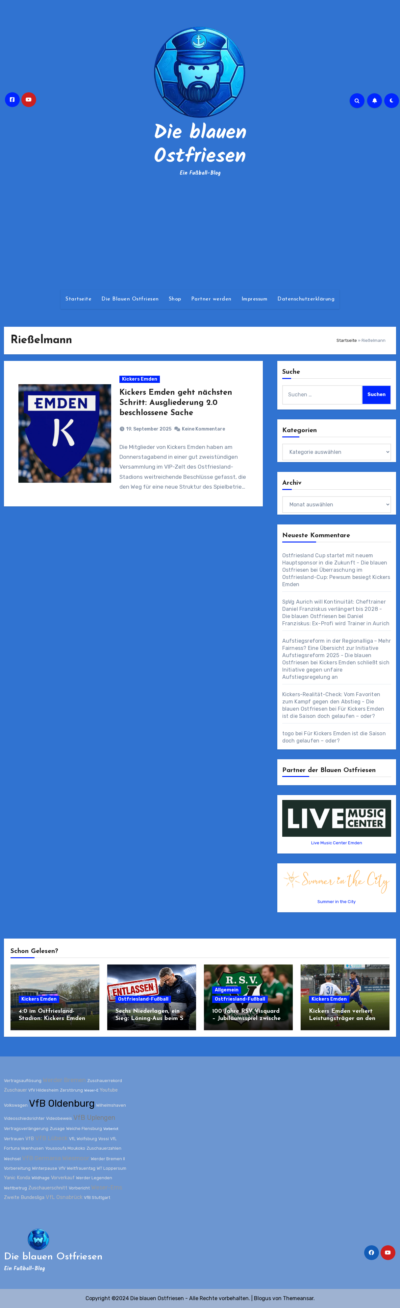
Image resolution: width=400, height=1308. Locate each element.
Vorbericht (79, 1188)
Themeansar (298, 1298)
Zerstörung (71, 1090)
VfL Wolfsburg (83, 1138)
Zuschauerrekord (104, 1080)
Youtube (109, 1090)
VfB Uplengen (94, 1117)
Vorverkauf (63, 1178)
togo (288, 733)
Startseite (78, 299)
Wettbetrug (15, 1188)
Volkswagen (16, 1105)
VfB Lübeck (51, 1138)
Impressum (254, 299)
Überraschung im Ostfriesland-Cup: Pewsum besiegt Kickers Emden (336, 577)
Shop (175, 299)
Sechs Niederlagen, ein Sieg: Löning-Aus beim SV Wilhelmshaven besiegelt (151, 1018)
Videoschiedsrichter (24, 1118)
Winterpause (44, 1168)
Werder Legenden (94, 1177)
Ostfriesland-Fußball (143, 999)
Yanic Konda (17, 1178)
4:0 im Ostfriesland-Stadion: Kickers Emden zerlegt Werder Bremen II (54, 1018)
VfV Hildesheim (43, 1090)
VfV (62, 1168)
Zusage (57, 1128)
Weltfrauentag (81, 1168)
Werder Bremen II (108, 1158)
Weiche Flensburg (84, 1128)
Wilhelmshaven (111, 1105)
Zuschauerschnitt (47, 1188)
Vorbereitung (17, 1168)
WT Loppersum (111, 1168)
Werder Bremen (64, 1080)
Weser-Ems (106, 1187)
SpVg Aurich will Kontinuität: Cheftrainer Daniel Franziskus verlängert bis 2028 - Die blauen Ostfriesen (334, 609)
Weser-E (91, 1090)
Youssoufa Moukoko (65, 1148)
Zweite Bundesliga (24, 1197)
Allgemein (226, 990)
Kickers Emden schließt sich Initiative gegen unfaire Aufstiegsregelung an (335, 669)
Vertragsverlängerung (26, 1128)
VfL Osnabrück (64, 1197)
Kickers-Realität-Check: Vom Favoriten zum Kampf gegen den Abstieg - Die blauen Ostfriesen (331, 701)
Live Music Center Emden (336, 842)
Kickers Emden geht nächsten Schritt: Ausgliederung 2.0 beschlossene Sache (175, 403)
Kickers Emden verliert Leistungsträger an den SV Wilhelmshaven (342, 1018)
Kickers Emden (139, 379)
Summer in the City (336, 901)
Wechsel (12, 1158)
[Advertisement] (200, 234)
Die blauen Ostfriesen (200, 145)
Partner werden (211, 299)
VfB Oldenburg (62, 1103)
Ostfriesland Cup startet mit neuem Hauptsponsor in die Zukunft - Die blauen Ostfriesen (335, 562)
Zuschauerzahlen (104, 1148)
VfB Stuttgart (97, 1197)
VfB (29, 1139)
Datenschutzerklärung (306, 299)
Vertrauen (14, 1138)
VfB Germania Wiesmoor (55, 1158)
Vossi (103, 1138)
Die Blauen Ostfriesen (130, 299)
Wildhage (41, 1177)
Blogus (262, 1298)
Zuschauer (15, 1090)
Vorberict (110, 1129)
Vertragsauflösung (22, 1080)
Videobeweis (59, 1118)
